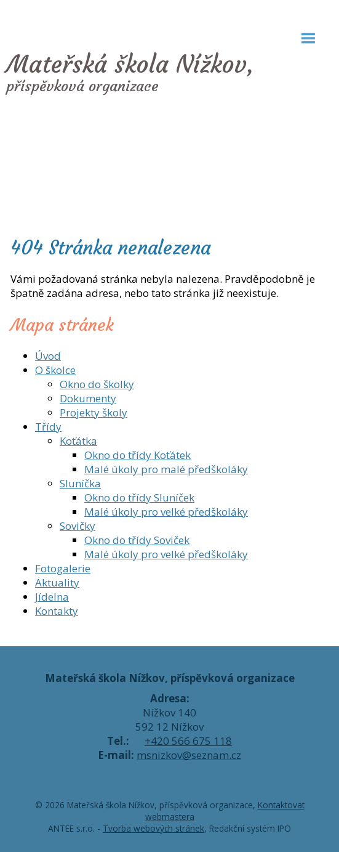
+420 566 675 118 (188, 741)
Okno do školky (97, 384)
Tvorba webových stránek (153, 828)
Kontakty (56, 611)
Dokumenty (88, 398)
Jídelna (52, 597)
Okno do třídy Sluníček (139, 497)
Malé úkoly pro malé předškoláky (166, 469)
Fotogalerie (62, 568)
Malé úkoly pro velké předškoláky (166, 512)
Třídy (48, 427)
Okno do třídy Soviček (136, 540)
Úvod (48, 356)
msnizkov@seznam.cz (189, 755)
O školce (55, 370)
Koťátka (78, 441)
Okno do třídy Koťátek (137, 455)
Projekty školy (93, 412)
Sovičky (77, 526)
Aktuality (57, 582)
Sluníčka (80, 483)
